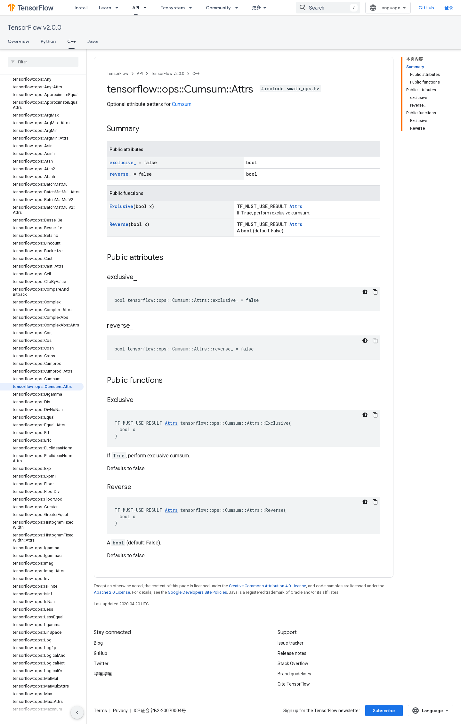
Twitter (101, 663)
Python (48, 41)
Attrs (295, 206)
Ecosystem (172, 8)
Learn (105, 8)
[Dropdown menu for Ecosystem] (192, 7)
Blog (98, 643)
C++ (195, 73)
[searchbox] (43, 62)
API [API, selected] (135, 8)
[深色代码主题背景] (365, 292)
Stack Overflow (293, 663)
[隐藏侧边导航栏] (77, 712)
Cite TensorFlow (294, 684)
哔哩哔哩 (103, 673)
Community (218, 8)
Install (81, 8)
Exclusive (121, 206)
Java (92, 41)
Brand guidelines (294, 673)
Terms (100, 710)
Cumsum (181, 104)
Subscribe (384, 710)
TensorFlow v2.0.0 (34, 28)
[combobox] (328, 7)
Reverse (118, 224)
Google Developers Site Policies (197, 592)
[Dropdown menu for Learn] (118, 7)
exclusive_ (122, 162)
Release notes (292, 653)
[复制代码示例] (375, 292)
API (140, 73)
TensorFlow (117, 73)
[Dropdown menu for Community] (238, 7)
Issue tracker (290, 643)
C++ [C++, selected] (71, 41)
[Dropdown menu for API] (147, 7)
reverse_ (120, 174)
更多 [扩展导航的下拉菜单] (256, 8)
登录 (448, 7)
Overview (18, 41)
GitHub (426, 8)
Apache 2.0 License (112, 592)
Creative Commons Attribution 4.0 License (267, 585)
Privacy (120, 710)
